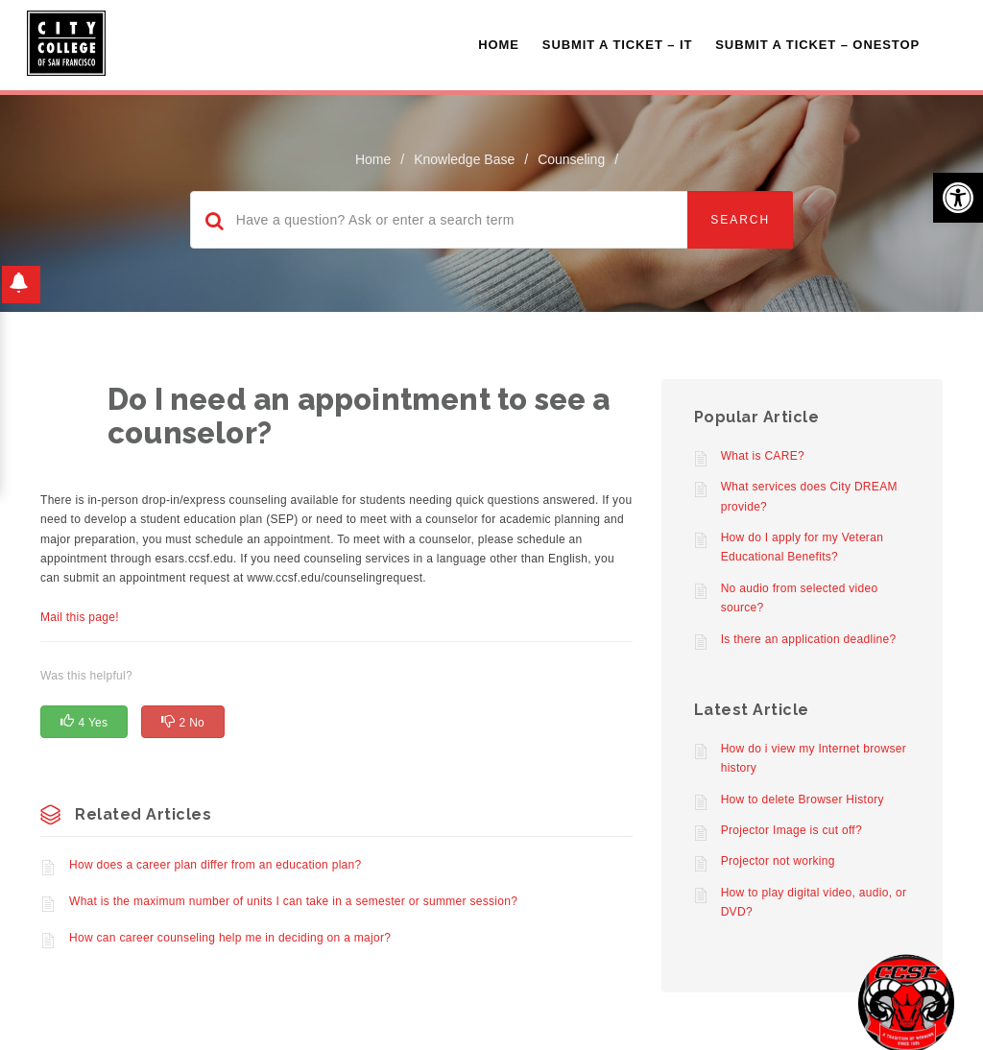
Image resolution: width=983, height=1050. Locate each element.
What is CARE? (762, 456)
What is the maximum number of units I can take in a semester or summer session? (293, 901)
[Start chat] (906, 1002)
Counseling (571, 159)
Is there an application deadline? (809, 639)
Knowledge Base (464, 159)
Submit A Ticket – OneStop (817, 44)
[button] (958, 198)
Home (498, 44)
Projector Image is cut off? (791, 830)
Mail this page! (79, 617)
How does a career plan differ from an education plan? (215, 864)
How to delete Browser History (802, 799)
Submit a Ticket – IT (617, 44)
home (373, 159)
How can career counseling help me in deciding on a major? (230, 937)
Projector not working (778, 861)
